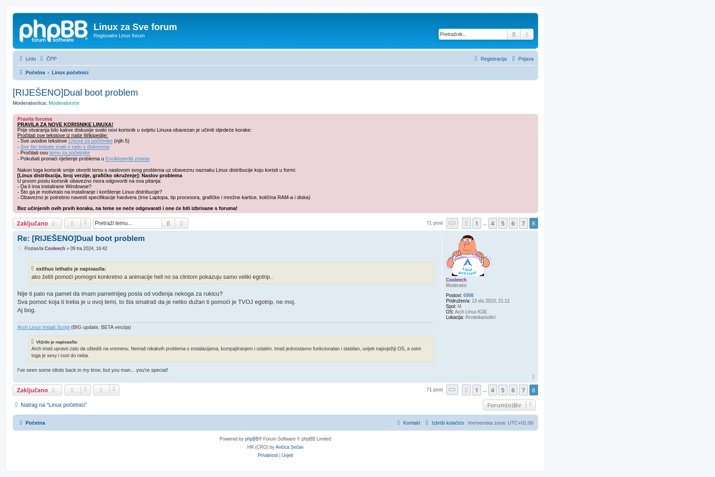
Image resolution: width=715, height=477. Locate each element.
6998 (468, 295)
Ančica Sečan (290, 447)
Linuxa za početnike (90, 141)
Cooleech (456, 279)
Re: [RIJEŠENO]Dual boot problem (81, 238)
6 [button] (513, 223)
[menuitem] (47, 58)
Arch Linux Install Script (43, 327)
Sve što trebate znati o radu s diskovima (65, 146)
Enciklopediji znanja (127, 158)
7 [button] (523, 223)
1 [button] (476, 223)
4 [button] (492, 223)
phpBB (252, 438)
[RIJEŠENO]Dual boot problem (75, 92)
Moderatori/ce (64, 103)
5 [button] (502, 223)
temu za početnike (69, 152)
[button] (452, 223)
